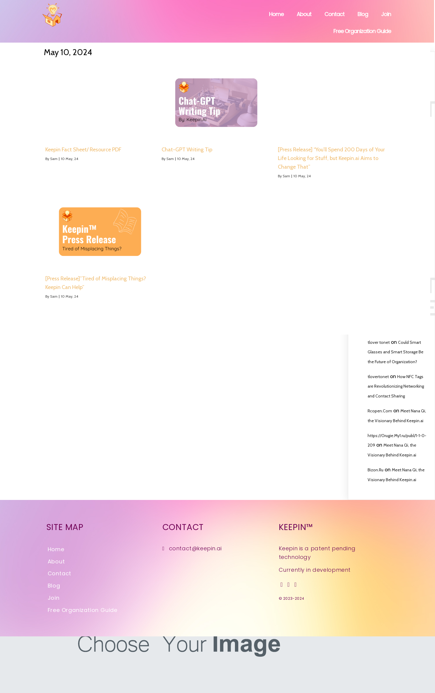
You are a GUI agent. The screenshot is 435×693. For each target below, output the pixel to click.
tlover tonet (379, 342)
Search (416, 73)
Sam (31, 158)
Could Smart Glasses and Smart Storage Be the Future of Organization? (395, 352)
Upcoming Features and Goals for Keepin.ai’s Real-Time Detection (394, 242)
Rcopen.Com (380, 411)
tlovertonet (378, 376)
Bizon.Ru (375, 470)
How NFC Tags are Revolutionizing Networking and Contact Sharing (396, 386)
